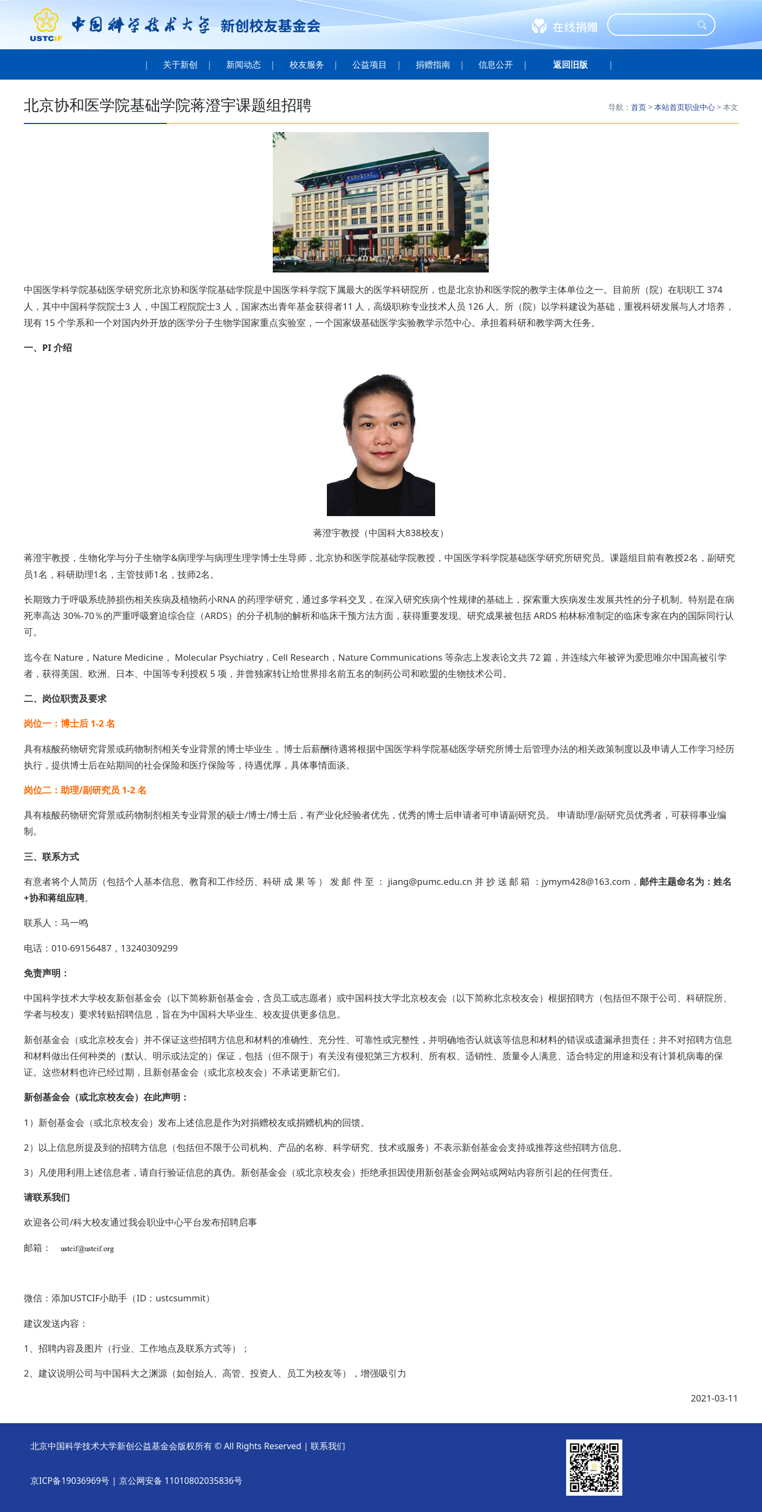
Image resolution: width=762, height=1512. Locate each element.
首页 (638, 107)
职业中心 (700, 107)
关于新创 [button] (180, 64)
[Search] (654, 25)
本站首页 (669, 107)
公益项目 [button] (370, 64)
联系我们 (328, 1446)
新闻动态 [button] (244, 64)
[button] (570, 64)
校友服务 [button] (307, 64)
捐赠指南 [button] (433, 64)
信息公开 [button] (496, 64)
